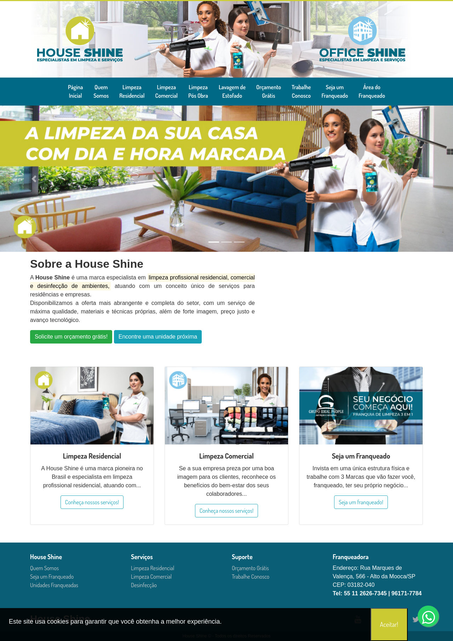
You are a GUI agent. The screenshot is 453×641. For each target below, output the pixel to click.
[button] (34, 179)
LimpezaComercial (166, 91)
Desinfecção (144, 585)
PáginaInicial (75, 91)
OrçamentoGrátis (268, 91)
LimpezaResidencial (131, 91)
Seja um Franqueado (52, 576)
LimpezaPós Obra (198, 91)
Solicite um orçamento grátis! (71, 337)
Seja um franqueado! (361, 502)
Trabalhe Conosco (250, 576)
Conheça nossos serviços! (92, 502)
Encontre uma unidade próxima (158, 337)
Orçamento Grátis (250, 568)
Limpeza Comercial (151, 576)
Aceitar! (389, 624)
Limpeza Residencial (152, 568)
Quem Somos (44, 568)
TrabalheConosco (301, 91)
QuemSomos (101, 91)
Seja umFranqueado (334, 91)
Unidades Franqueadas (54, 585)
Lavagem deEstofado (232, 91)
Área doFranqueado (372, 91)
